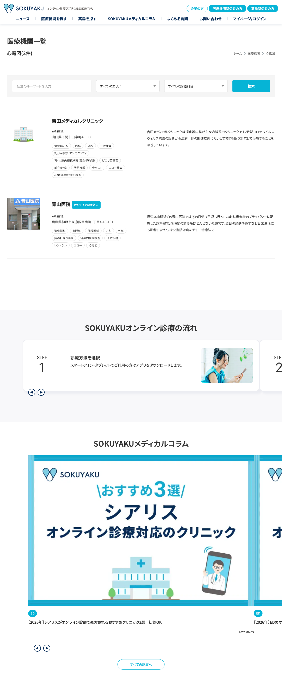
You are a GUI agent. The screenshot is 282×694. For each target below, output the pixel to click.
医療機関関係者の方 (227, 8)
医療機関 (254, 53)
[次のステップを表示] (41, 392)
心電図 (270, 53)
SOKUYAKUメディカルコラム (132, 18)
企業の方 (197, 8)
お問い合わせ (211, 18)
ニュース (23, 18)
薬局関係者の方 (262, 8)
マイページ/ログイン (249, 18)
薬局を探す (87, 18)
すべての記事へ (141, 664)
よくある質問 (177, 18)
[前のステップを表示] (31, 392)
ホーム (237, 53)
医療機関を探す (54, 18)
